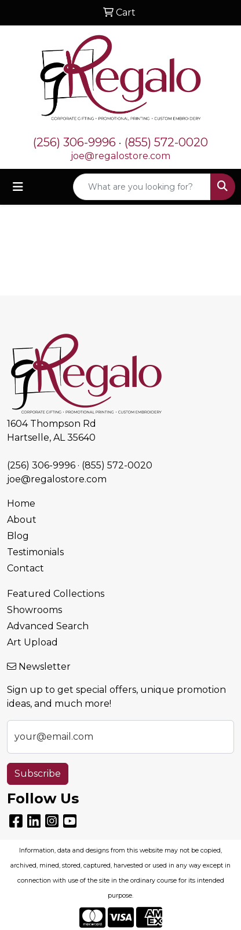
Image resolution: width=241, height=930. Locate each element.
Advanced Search (48, 626)
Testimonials (35, 552)
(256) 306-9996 (74, 142)
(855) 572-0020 (166, 142)
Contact (25, 568)
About (21, 519)
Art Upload (32, 642)
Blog (18, 535)
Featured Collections (55, 593)
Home (21, 503)
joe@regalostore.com (120, 155)
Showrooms (34, 609)
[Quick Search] (142, 187)
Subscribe (37, 773)
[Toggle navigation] (18, 187)
